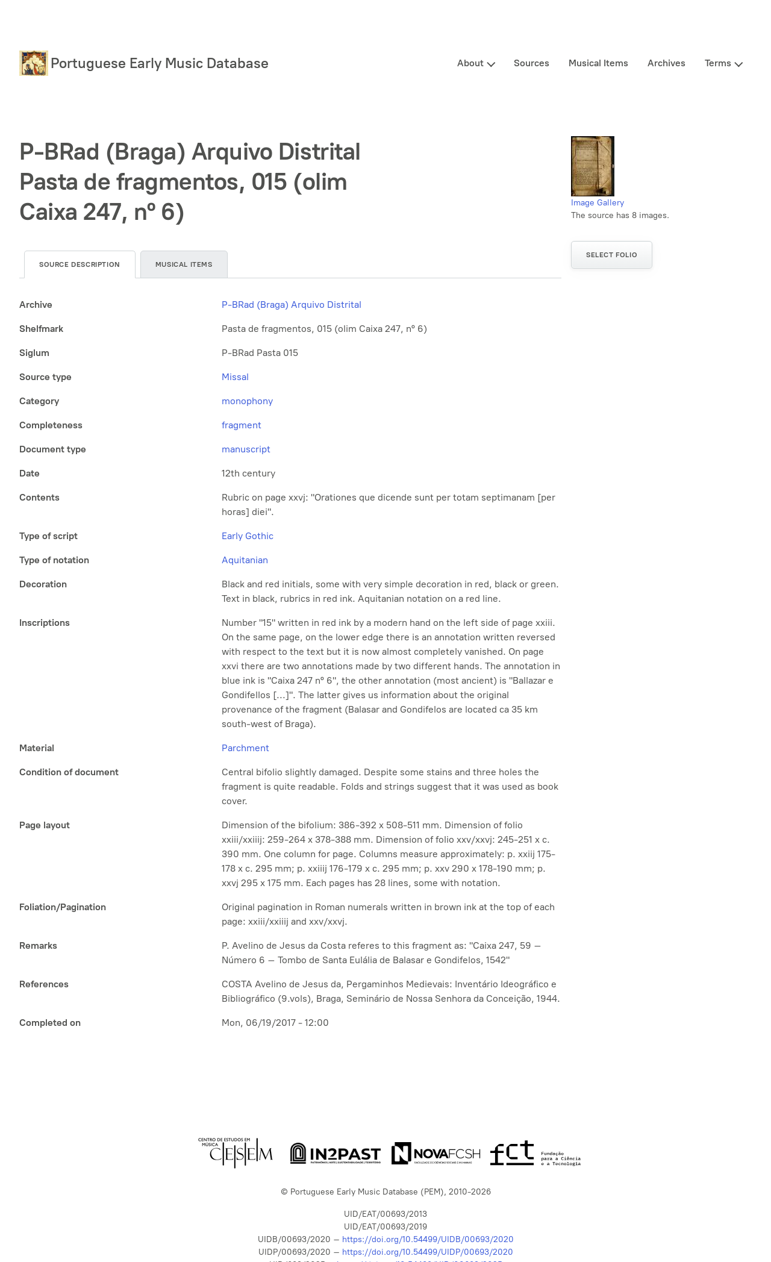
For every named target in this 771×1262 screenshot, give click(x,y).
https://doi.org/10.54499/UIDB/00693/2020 (428, 1239)
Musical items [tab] (184, 264)
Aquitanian (245, 560)
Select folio (611, 255)
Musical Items (598, 63)
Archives (666, 63)
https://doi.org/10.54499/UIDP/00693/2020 (427, 1252)
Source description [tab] (79, 264)
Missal (235, 377)
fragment (241, 425)
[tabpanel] (290, 664)
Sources (531, 63)
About (470, 63)
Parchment (245, 748)
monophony (247, 401)
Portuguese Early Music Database (160, 63)
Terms (718, 63)
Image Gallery (597, 203)
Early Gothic (247, 536)
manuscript (246, 449)
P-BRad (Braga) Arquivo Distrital (291, 304)
